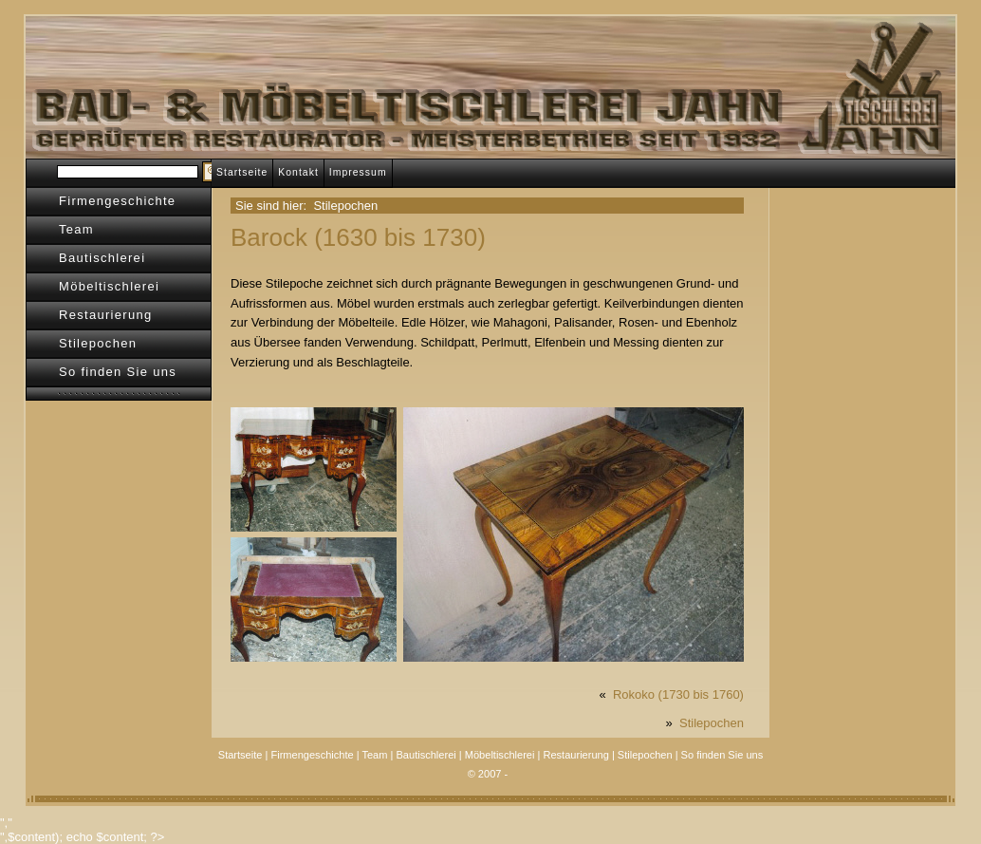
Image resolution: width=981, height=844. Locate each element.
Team (76, 229)
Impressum (358, 172)
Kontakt (298, 172)
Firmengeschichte (117, 201)
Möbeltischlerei (109, 286)
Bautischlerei (102, 258)
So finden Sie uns (117, 372)
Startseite (242, 172)
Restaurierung (106, 315)
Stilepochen (98, 343)
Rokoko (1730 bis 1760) (678, 694)
